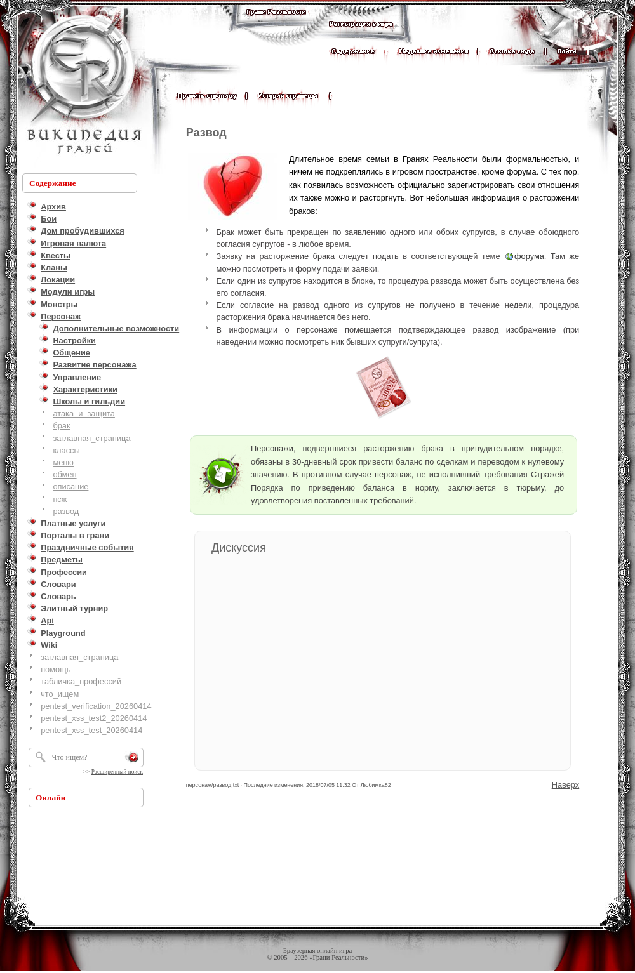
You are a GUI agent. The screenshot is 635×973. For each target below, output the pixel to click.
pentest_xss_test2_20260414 (94, 718)
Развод (206, 132)
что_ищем (60, 694)
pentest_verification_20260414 (96, 706)
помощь (55, 669)
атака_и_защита (84, 413)
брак (61, 425)
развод (66, 511)
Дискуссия (238, 547)
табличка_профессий (81, 681)
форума (529, 256)
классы (66, 450)
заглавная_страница (91, 438)
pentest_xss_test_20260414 (91, 730)
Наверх (566, 785)
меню (63, 462)
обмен (64, 474)
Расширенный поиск (117, 772)
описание (70, 486)
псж (60, 499)
